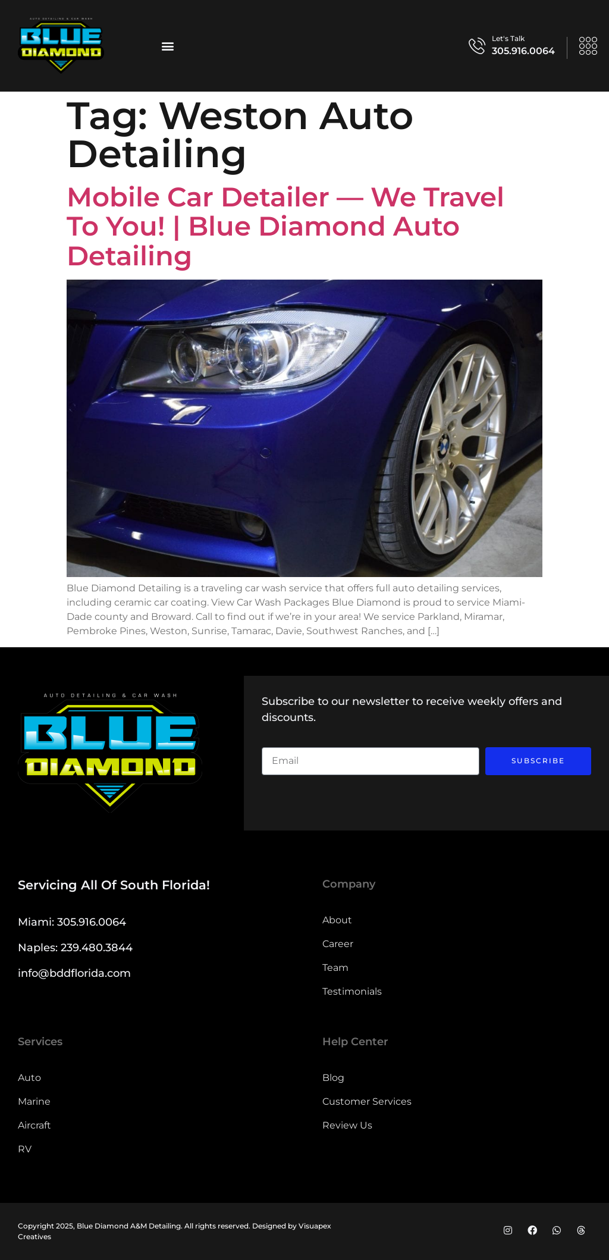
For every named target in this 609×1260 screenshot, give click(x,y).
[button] (167, 45)
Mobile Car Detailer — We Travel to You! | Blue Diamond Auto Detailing (285, 226)
